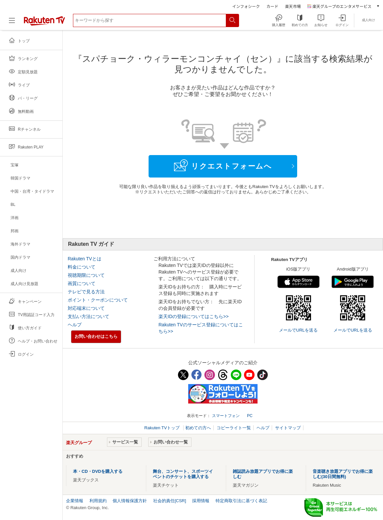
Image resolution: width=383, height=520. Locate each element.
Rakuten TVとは (84, 258)
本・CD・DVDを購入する (97, 471)
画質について (81, 283)
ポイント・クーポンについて (98, 300)
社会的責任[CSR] (169, 500)
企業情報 (74, 500)
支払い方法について (88, 316)
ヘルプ (75, 324)
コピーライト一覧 (234, 427)
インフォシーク (246, 6)
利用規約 (98, 500)
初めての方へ (198, 427)
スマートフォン (226, 415)
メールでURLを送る (298, 330)
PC (250, 415)
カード (272, 6)
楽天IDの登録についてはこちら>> (193, 316)
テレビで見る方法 (86, 291)
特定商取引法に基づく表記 (241, 500)
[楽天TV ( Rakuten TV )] (44, 22)
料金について (81, 267)
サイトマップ (288, 427)
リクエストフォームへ (223, 165)
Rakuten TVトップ (162, 427)
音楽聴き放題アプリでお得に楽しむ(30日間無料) (343, 474)
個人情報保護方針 (130, 500)
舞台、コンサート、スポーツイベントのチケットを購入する (183, 474)
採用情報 (200, 500)
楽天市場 (293, 6)
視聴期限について (86, 275)
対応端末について (86, 308)
